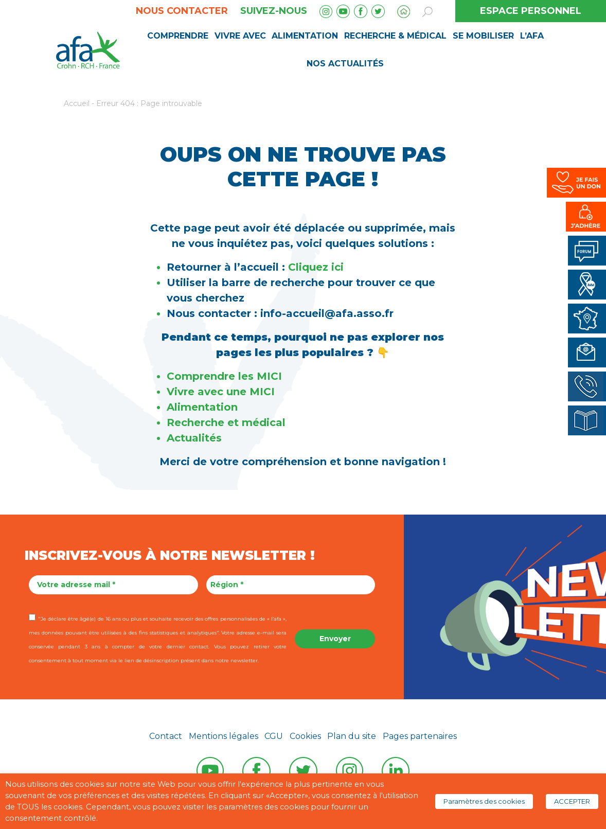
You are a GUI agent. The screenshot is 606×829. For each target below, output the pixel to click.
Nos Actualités (345, 63)
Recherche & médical (395, 36)
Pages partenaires (420, 736)
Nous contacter (182, 10)
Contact (165, 736)
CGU (273, 736)
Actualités (194, 438)
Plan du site (351, 736)
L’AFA (532, 36)
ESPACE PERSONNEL (530, 10)
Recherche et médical (226, 422)
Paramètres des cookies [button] (484, 801)
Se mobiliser (483, 36)
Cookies (305, 736)
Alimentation (305, 36)
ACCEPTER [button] (572, 801)
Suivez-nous (273, 10)
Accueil (77, 103)
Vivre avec (240, 36)
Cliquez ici (316, 267)
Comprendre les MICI (224, 376)
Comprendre (177, 36)
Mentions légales (223, 736)
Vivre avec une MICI (222, 391)
